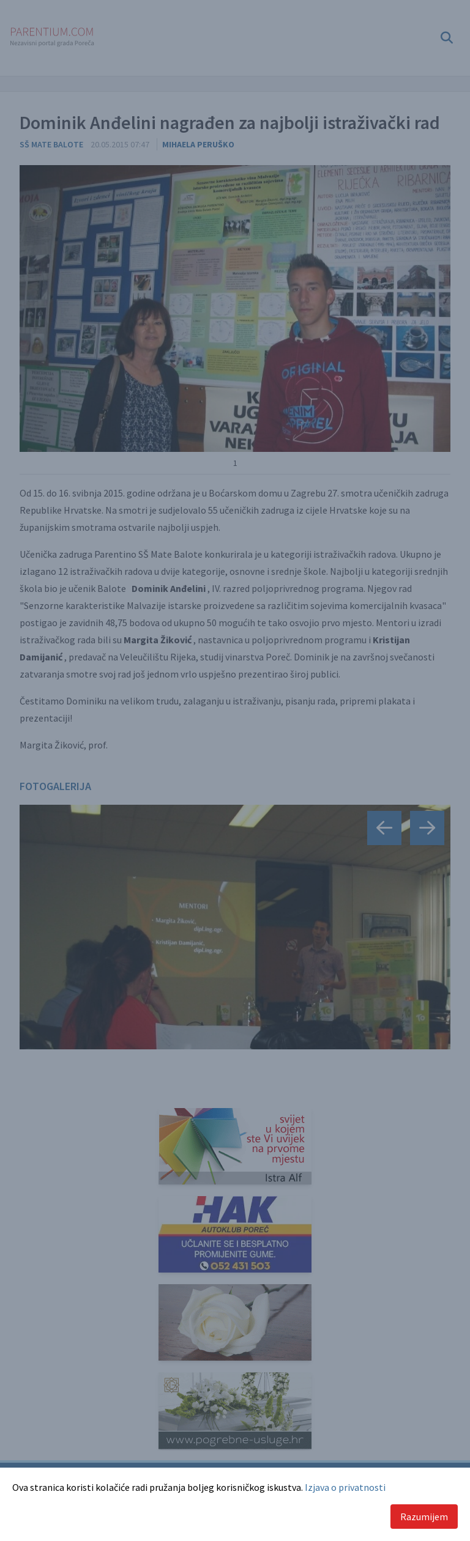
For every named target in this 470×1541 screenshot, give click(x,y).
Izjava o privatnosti (345, 1487)
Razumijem (424, 1516)
